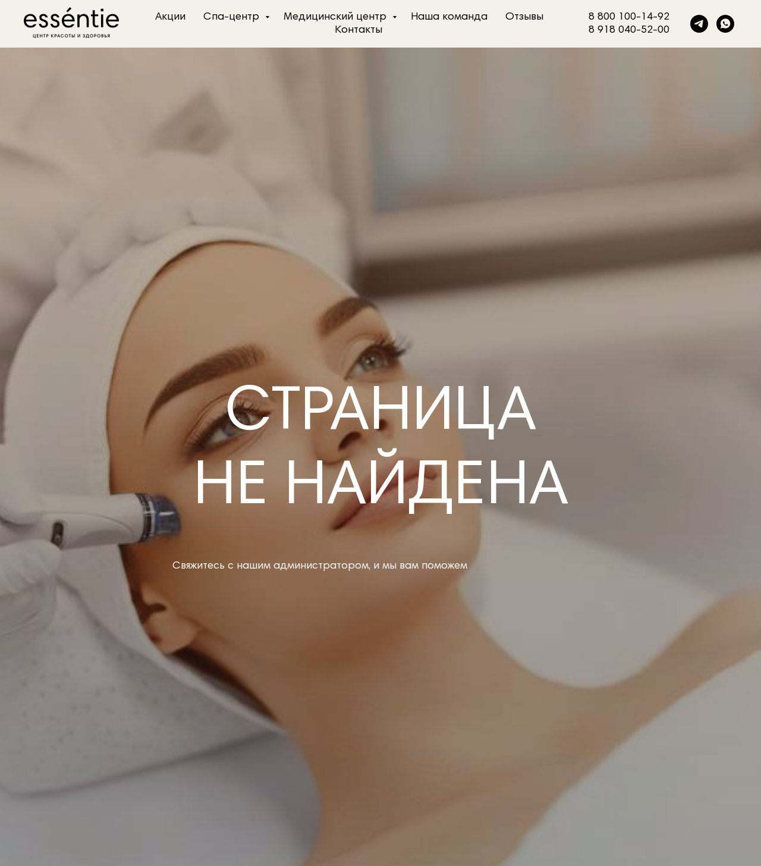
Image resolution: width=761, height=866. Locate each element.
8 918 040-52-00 (629, 30)
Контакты (358, 30)
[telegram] (699, 24)
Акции (170, 17)
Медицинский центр (336, 17)
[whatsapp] (725, 24)
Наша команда (449, 17)
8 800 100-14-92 (629, 17)
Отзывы (524, 17)
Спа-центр (232, 17)
